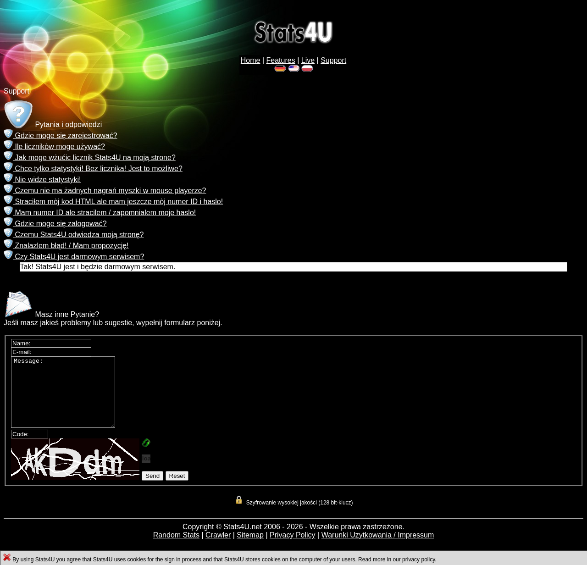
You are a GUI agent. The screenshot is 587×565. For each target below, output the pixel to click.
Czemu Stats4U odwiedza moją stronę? (74, 234)
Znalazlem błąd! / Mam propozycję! (66, 245)
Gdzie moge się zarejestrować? (60, 135)
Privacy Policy (293, 549)
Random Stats (176, 549)
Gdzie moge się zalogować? (55, 223)
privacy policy (418, 559)
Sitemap (250, 549)
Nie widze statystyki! (42, 179)
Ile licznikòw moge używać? (54, 146)
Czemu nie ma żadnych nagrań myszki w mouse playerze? (105, 190)
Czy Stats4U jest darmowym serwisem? (74, 256)
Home (250, 60)
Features (280, 60)
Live (308, 60)
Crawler (218, 549)
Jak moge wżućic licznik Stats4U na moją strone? (90, 157)
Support (333, 60)
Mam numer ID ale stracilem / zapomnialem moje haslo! (100, 212)
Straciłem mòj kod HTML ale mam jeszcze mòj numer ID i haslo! (113, 201)
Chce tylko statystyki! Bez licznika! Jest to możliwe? (93, 168)
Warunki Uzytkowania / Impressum (377, 549)
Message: (69, 399)
